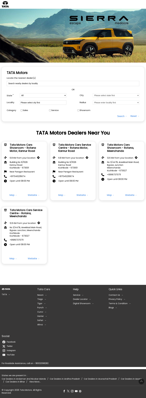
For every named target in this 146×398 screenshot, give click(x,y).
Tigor (39, 303)
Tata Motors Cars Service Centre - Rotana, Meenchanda (26, 213)
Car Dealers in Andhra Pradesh (65, 379)
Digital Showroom (82, 303)
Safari (40, 320)
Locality (10, 102)
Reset (133, 116)
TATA (4, 294)
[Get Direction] (39, 158)
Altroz (40, 324)
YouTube (8, 354)
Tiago (40, 299)
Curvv (40, 312)
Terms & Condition (118, 303)
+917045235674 (17, 176)
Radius (83, 102)
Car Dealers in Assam (131, 379)
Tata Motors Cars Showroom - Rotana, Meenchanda (120, 148)
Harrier (40, 316)
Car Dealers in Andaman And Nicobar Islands (24, 379)
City (82, 95)
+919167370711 (114, 174)
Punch (40, 307)
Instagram (9, 350)
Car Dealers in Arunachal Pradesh (100, 379)
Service (55, 110)
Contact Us (114, 295)
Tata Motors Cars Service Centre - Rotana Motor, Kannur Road (74, 148)
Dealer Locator (80, 299)
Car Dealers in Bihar (15, 381)
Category (11, 110)
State (10, 95)
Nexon (40, 295)
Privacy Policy (115, 299)
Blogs (111, 307)
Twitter (7, 346)
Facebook (8, 342)
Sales (25, 110)
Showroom (85, 110)
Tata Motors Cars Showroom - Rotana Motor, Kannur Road (23, 148)
